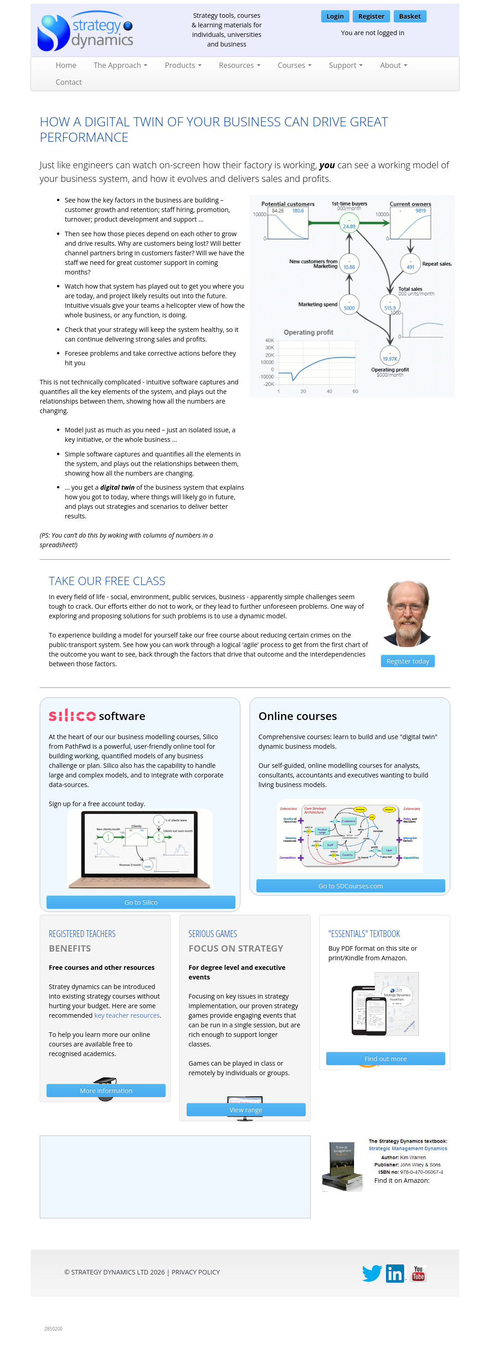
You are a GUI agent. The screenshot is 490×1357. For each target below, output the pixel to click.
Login (335, 16)
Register (371, 16)
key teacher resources (127, 1015)
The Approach (120, 65)
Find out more (386, 1058)
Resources (240, 65)
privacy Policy (196, 1272)
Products (183, 65)
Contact (69, 82)
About (393, 65)
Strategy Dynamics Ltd (109, 1272)
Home (66, 65)
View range (245, 1109)
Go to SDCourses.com (350, 885)
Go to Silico (141, 902)
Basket (410, 16)
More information (106, 1090)
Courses (295, 65)
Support (346, 65)
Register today (407, 661)
